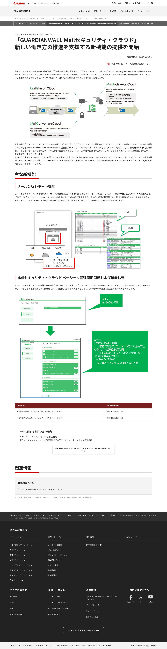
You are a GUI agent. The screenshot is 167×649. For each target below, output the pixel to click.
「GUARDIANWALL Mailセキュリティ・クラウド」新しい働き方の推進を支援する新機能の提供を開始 (82, 23)
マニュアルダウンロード (57, 602)
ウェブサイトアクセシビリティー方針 (96, 645)
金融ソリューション (17, 550)
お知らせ (113, 515)
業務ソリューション (17, 580)
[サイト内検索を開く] (147, 3)
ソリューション (85, 11)
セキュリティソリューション (61, 515)
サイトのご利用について (45, 645)
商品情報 (13, 596)
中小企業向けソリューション (21, 545)
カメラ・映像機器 (55, 545)
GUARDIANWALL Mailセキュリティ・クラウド (42, 489)
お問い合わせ (15, 645)
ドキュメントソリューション (21, 575)
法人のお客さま (22, 11)
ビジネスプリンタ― (55, 550)
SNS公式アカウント (141, 590)
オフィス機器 (53, 565)
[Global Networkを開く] (152, 3)
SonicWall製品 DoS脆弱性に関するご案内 (133, 23)
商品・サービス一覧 (48, 18)
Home (12, 515)
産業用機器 (52, 575)
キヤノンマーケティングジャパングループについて (101, 597)
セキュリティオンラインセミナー (80, 18)
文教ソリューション (17, 560)
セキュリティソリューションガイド (26, 18)
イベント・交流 (16, 614)
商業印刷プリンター (55, 560)
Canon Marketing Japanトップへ (83, 630)
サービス (13, 602)
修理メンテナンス (55, 614)
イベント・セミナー (145, 11)
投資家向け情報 (92, 617)
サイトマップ (28, 645)
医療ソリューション (17, 555)
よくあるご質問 (54, 596)
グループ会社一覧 (93, 605)
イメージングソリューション (21, 565)
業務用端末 (52, 570)
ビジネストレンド (127, 11)
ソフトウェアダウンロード (58, 608)
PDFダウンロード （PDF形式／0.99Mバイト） (132, 63)
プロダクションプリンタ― (58, 555)
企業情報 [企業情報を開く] (136, 3)
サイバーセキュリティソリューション (91, 515)
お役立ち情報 (62, 18)
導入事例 (113, 11)
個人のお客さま (18, 590)
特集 (11, 608)
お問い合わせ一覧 (100, 18)
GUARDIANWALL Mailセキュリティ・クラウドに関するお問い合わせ (83, 449)
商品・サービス (100, 11)
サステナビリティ (93, 611)
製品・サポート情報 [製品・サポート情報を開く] (120, 3)
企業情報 (91, 590)
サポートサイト (56, 590)
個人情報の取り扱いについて (68, 645)
